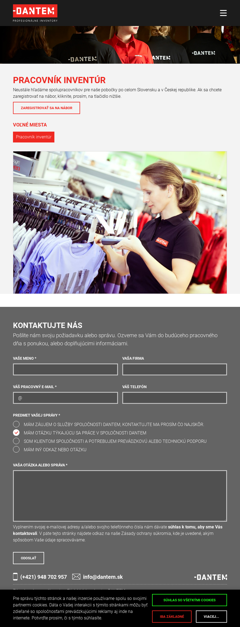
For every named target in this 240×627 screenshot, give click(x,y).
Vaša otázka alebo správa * (40, 465)
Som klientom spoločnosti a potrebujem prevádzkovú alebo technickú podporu (115, 441)
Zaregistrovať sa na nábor (46, 108)
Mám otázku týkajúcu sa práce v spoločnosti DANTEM (85, 433)
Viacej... (211, 617)
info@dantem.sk (97, 577)
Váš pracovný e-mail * (35, 387)
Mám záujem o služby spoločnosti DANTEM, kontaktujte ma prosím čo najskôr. (114, 424)
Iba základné (172, 617)
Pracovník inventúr (33, 136)
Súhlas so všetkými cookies (189, 600)
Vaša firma (133, 358)
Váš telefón (134, 387)
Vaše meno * (24, 358)
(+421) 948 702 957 (40, 576)
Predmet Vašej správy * (36, 415)
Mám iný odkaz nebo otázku (55, 449)
